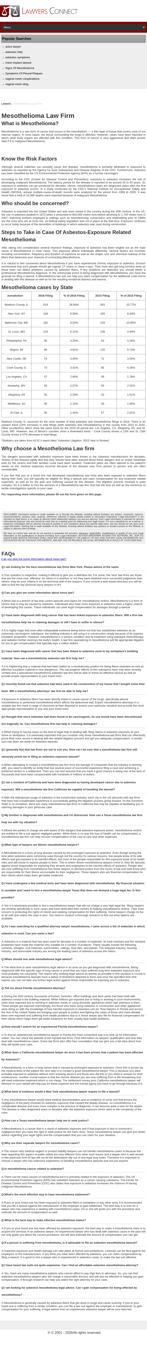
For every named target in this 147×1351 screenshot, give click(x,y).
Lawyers (6, 103)
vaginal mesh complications (22, 78)
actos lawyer (13, 46)
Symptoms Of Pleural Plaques (23, 73)
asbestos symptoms (17, 57)
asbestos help (13, 52)
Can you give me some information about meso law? (34, 559)
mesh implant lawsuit (18, 62)
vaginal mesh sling (16, 84)
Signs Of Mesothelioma (19, 68)
